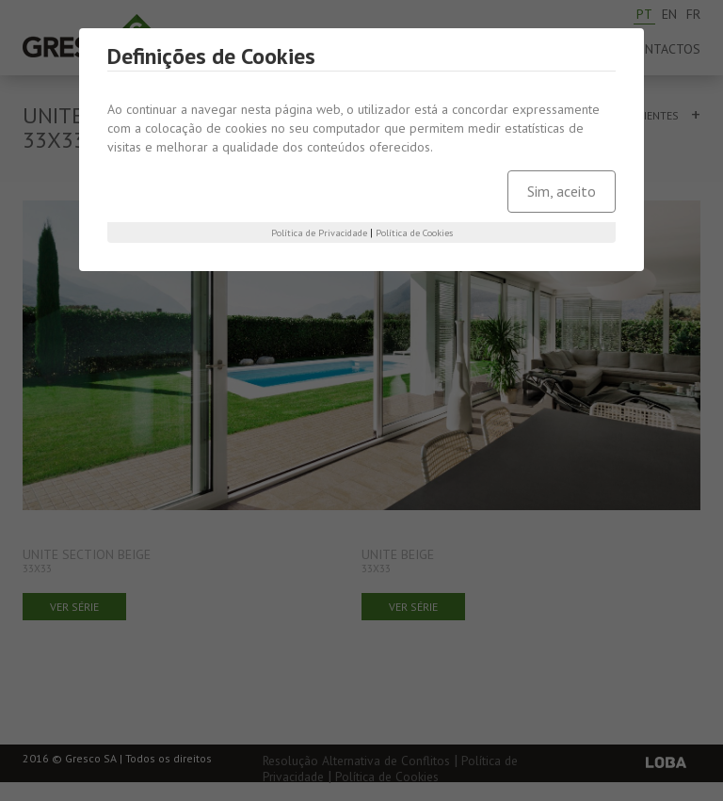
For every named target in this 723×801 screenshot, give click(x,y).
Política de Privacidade (319, 233)
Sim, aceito (561, 191)
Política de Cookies (414, 233)
